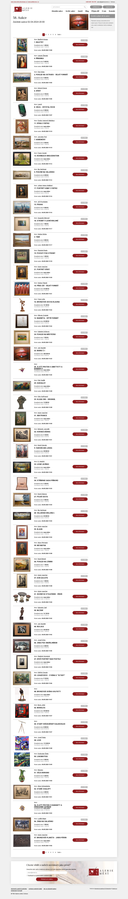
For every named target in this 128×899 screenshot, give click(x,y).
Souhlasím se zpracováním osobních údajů (39, 875)
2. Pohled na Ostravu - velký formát (51, 75)
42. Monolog (39, 708)
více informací (80, 44)
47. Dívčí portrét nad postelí (47, 659)
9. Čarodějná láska (43, 448)
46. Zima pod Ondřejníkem (45, 643)
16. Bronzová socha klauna (47, 302)
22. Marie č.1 (39, 351)
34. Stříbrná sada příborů (46, 480)
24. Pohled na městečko (45, 334)
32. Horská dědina (42, 432)
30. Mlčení (38, 610)
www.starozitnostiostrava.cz (19, 2)
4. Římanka (39, 58)
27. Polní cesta (41, 497)
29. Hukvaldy (40, 383)
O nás (104, 11)
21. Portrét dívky (42, 269)
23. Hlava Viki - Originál (45, 399)
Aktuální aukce (57, 11)
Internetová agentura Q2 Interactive (103, 888)
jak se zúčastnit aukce (50, 889)
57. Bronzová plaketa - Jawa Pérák (50, 838)
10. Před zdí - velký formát (46, 286)
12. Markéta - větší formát (46, 318)
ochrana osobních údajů (35, 889)
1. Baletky (39, 42)
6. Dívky (37, 91)
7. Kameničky (40, 140)
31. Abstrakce (40, 415)
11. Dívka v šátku (41, 123)
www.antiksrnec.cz (33, 2)
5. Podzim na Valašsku (44, 172)
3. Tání (37, 237)
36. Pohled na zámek (43, 562)
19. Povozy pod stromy (44, 253)
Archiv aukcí (70, 11)
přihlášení (96, 7)
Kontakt (112, 11)
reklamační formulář (16, 890)
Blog (87, 11)
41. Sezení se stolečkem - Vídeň (48, 594)
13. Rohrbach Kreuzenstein (46, 156)
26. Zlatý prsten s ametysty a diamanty (48, 368)
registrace (109, 7)
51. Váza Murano (41, 773)
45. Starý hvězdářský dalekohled (49, 724)
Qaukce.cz (114, 888)
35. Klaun (38, 529)
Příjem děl (95, 11)
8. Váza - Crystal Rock (44, 107)
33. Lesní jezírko (41, 464)
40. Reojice (39, 627)
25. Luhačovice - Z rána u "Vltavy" (49, 675)
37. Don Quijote (41, 578)
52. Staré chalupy (42, 789)
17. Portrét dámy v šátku (45, 188)
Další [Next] (59, 34)
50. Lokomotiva (41, 756)
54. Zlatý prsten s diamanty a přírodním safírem (48, 806)
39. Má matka (40, 545)
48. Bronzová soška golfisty (47, 691)
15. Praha (38, 204)
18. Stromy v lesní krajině (46, 221)
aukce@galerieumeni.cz (103, 2)
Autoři (80, 11)
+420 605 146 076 (91, 2)
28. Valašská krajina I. (44, 513)
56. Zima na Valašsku (43, 821)
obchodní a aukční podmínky (19, 889)
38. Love (37, 740)
